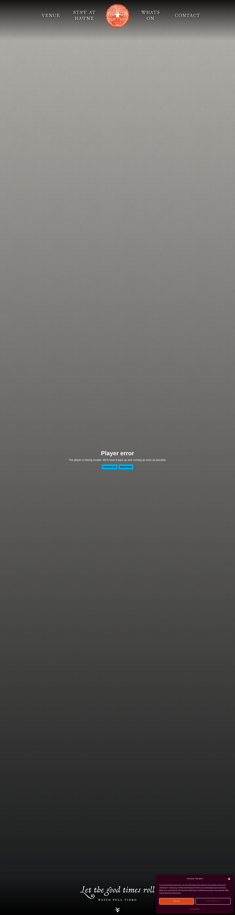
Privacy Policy (195, 909)
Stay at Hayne (84, 16)
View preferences (213, 901)
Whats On (150, 16)
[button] (229, 878)
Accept (177, 901)
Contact (187, 16)
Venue (50, 16)
